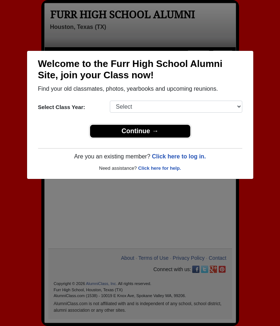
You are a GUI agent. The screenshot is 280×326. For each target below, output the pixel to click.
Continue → (140, 131)
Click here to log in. (179, 156)
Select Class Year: (61, 107)
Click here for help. (159, 168)
